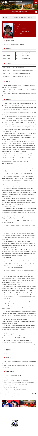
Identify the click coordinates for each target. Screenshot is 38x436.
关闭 (34, 393)
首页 (6, 17)
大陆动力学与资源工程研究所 (26, 17)
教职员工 (10, 17)
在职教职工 (16, 17)
